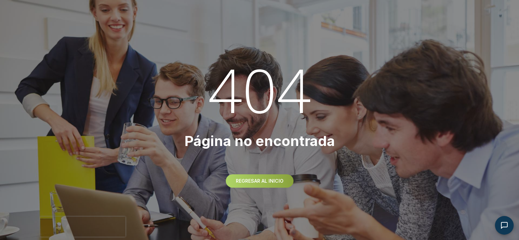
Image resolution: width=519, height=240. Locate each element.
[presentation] (82, 227)
